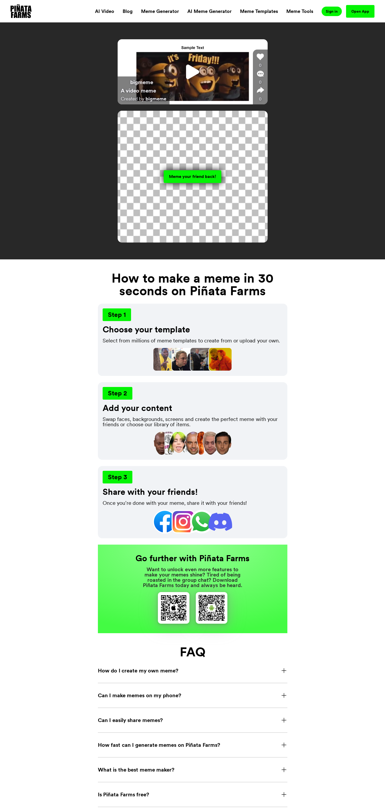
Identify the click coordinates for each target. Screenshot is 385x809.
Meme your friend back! (192, 176)
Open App (360, 11)
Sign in (332, 11)
